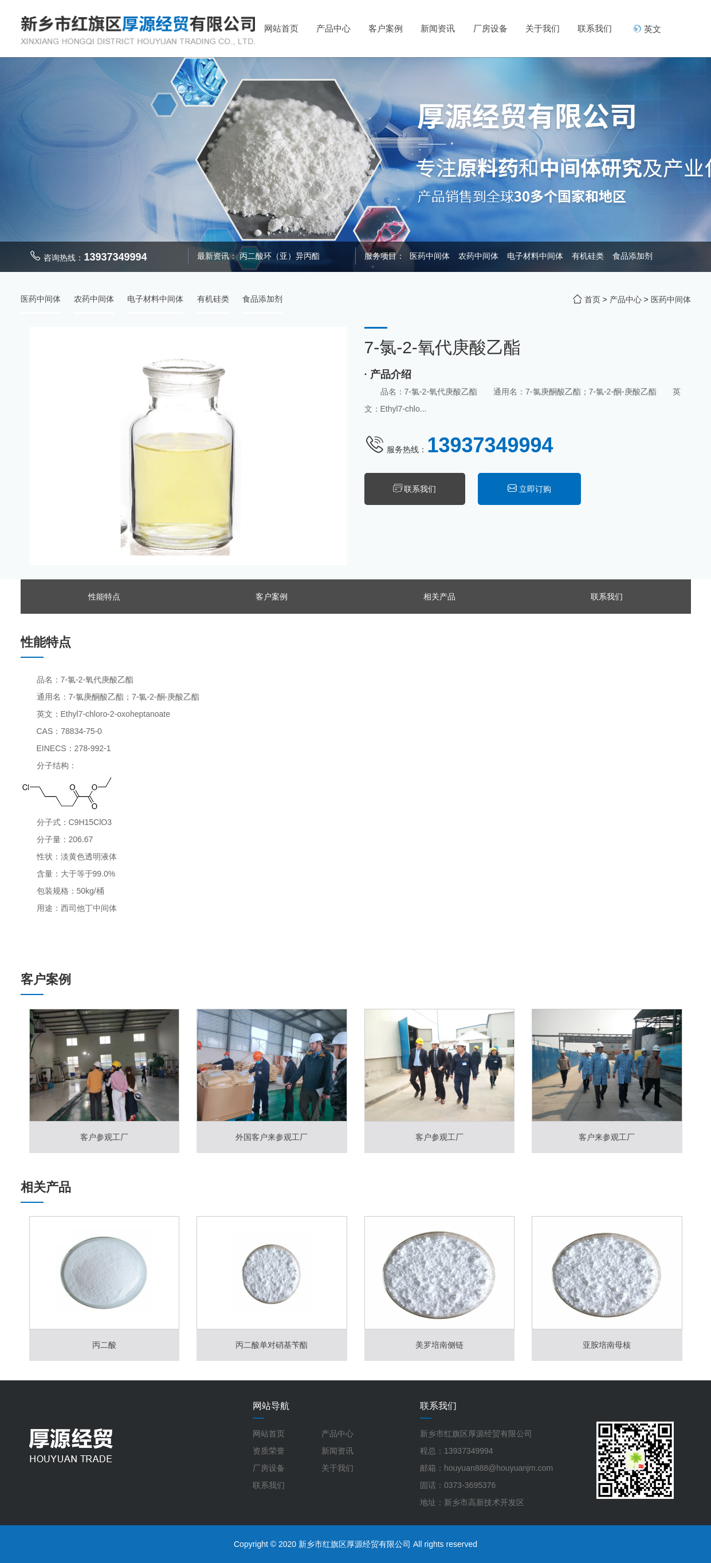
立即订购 (537, 489)
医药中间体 (429, 255)
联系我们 (595, 28)
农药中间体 (479, 255)
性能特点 (104, 596)
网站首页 (281, 28)
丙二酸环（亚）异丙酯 (279, 255)
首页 (592, 299)
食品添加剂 (632, 255)
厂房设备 (490, 28)
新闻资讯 (438, 28)
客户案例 (385, 28)
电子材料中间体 (536, 255)
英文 (647, 29)
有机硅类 (589, 255)
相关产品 (439, 596)
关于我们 (542, 28)
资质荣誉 (269, 1450)
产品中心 (333, 28)
